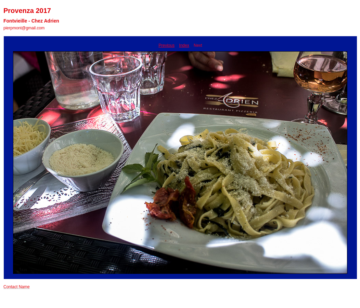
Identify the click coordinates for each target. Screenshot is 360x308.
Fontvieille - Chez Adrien (31, 21)
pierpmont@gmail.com (23, 28)
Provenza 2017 (27, 10)
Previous (166, 45)
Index (184, 45)
